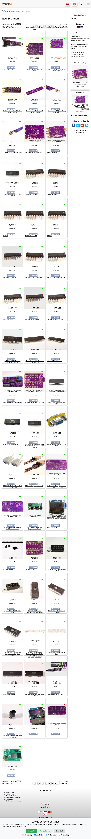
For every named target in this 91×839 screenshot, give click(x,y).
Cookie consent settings (13, 801)
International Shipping (13, 797)
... (58, 26)
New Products (26, 11)
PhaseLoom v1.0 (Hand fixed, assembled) (80, 84)
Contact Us (9, 799)
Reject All (59, 831)
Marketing (64, 835)
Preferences (51, 835)
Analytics (38, 835)
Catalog (18, 11)
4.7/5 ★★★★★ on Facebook (80, 131)
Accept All (31, 831)
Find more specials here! (80, 115)
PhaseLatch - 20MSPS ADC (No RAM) (80, 106)
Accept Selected (45, 831)
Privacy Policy (10, 794)
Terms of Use (10, 792)
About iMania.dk (11, 796)
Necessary (27, 835)
